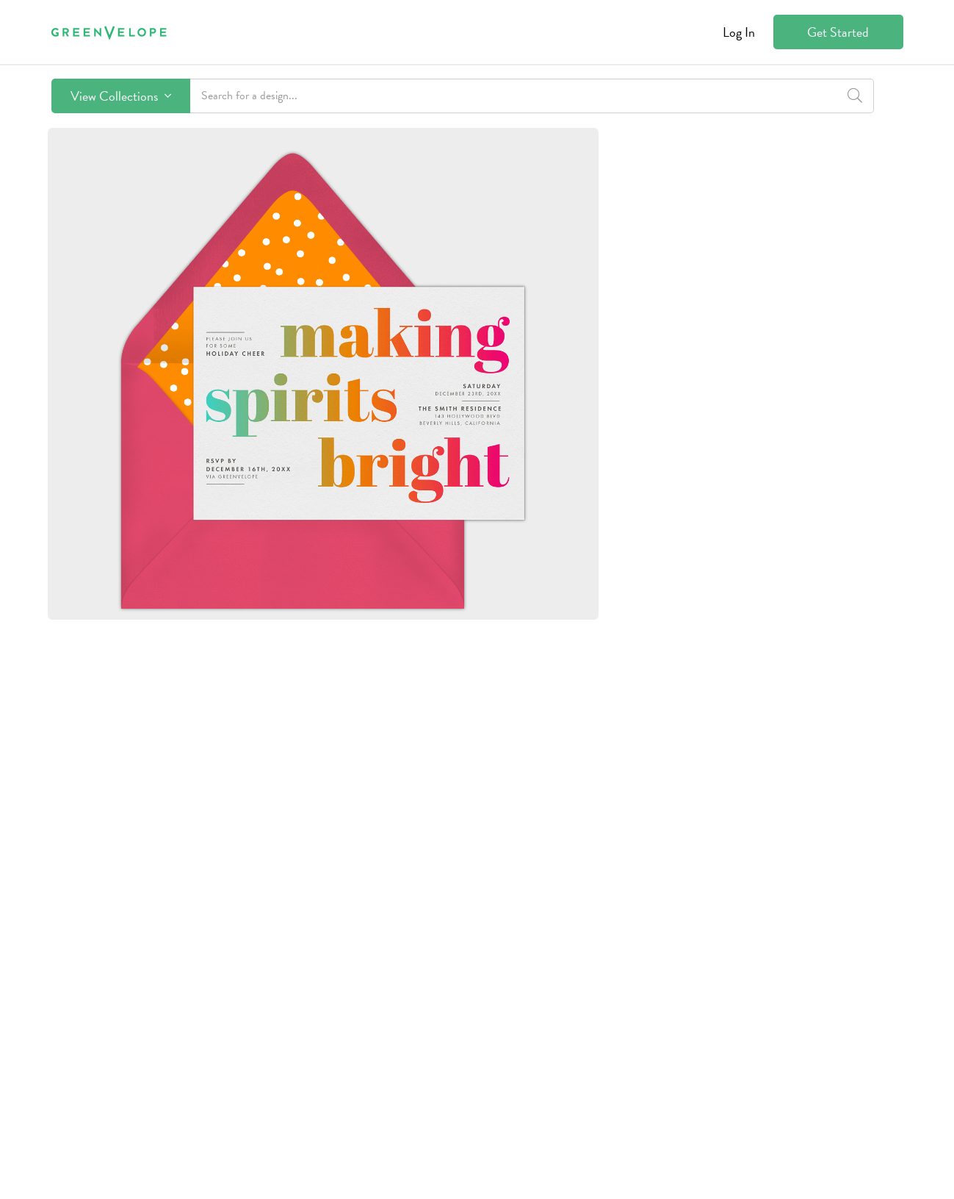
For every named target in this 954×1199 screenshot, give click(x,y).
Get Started (838, 32)
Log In (739, 32)
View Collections (121, 96)
